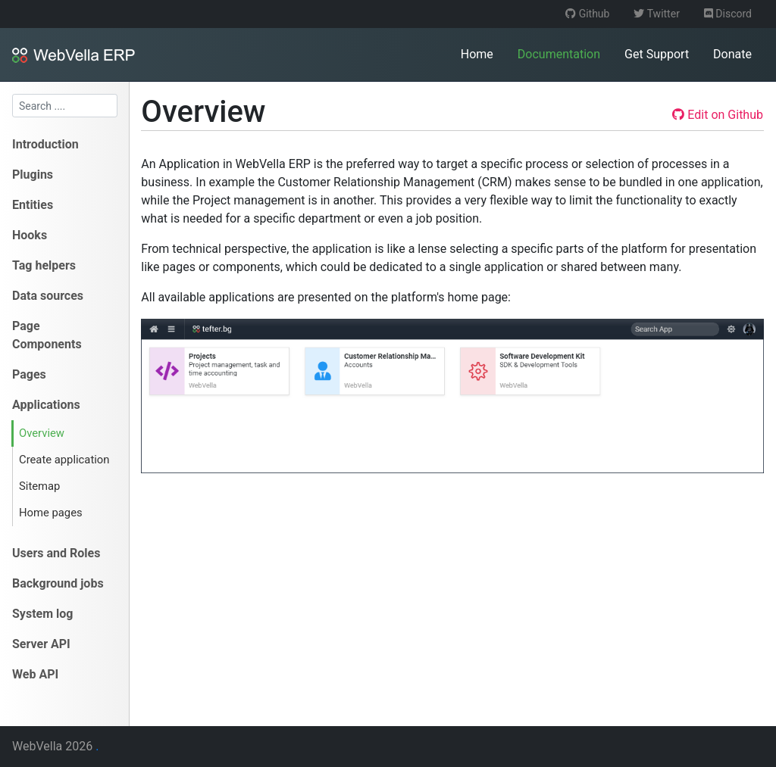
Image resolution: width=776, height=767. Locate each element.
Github (587, 14)
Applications (46, 405)
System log (42, 613)
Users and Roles (56, 553)
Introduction (45, 144)
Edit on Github (717, 115)
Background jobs (58, 583)
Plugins (32, 174)
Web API (35, 674)
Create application (64, 459)
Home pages (51, 512)
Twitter (656, 14)
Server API (41, 644)
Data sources (47, 295)
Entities (32, 205)
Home (477, 54)
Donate (732, 54)
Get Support (656, 54)
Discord (728, 14)
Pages (29, 374)
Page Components (47, 335)
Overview (41, 433)
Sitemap (39, 486)
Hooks (29, 235)
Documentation (559, 54)
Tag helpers (44, 265)
